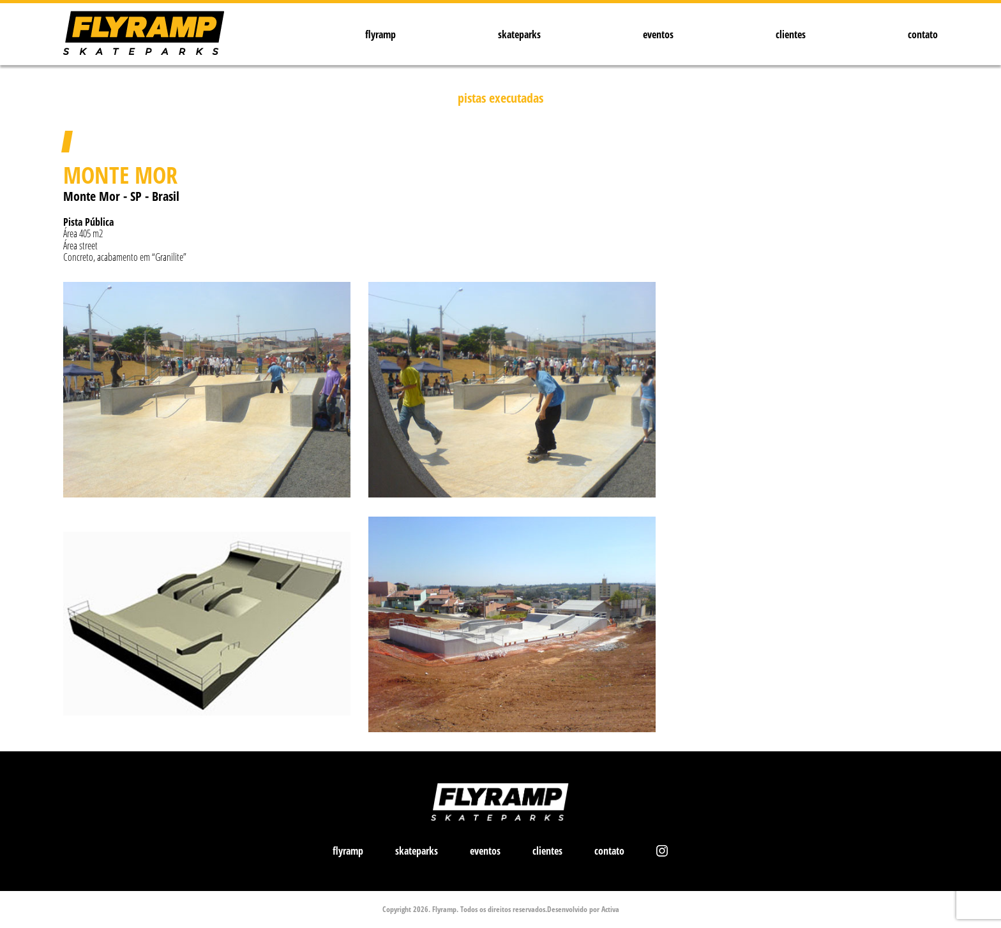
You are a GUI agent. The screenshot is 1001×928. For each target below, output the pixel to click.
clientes (791, 34)
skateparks (519, 34)
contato (923, 34)
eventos (658, 34)
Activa (610, 909)
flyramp (380, 34)
